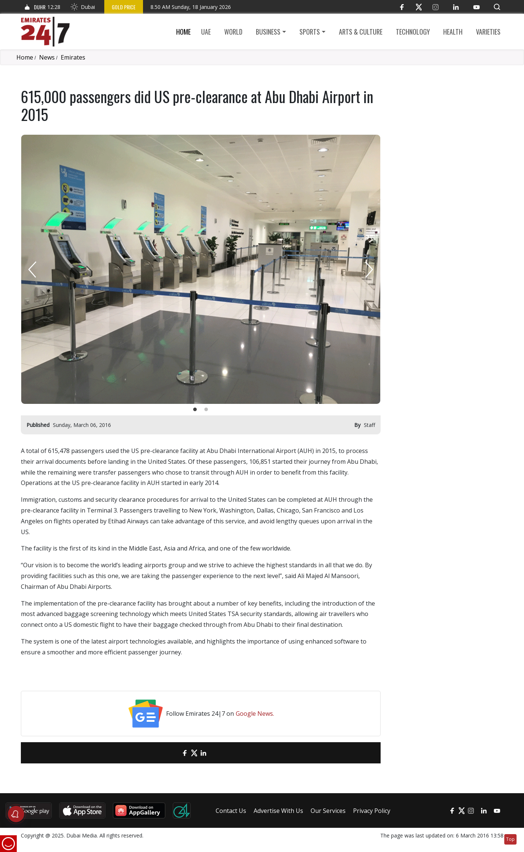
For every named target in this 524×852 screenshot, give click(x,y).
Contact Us (231, 811)
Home (183, 31)
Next (369, 269)
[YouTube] (476, 7)
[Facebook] (402, 7)
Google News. (255, 713)
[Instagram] (435, 7)
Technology (413, 31)
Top (510, 839)
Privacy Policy (371, 811)
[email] (171, 753)
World (233, 31)
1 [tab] (195, 410)
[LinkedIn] (456, 7)
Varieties (488, 31)
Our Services (328, 811)
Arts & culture (360, 31)
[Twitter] (419, 7)
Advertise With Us (278, 811)
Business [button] (268, 31)
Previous (32, 269)
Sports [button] (309, 31)
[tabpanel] (201, 269)
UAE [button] (206, 31)
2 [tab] (206, 410)
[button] (497, 7)
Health (453, 31)
